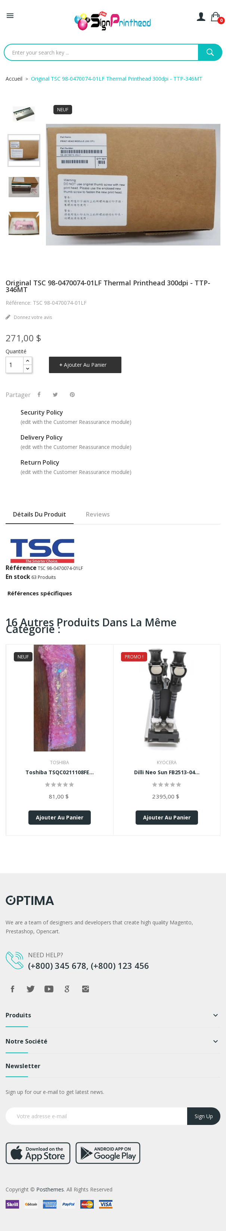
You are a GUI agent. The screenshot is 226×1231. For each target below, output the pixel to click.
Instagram (85, 989)
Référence (21, 568)
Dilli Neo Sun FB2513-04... (166, 772)
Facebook (12, 989)
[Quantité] (15, 365)
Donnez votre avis (32, 317)
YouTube (49, 989)
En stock (18, 577)
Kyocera (167, 762)
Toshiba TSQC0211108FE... (59, 772)
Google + (67, 989)
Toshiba (59, 762)
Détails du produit (39, 514)
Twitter (30, 989)
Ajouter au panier (85, 364)
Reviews (98, 514)
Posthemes (50, 1189)
